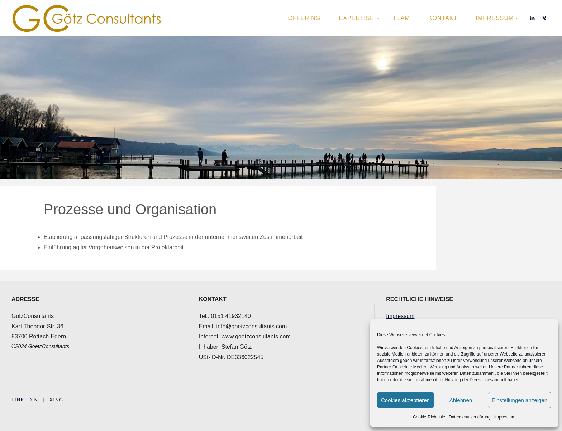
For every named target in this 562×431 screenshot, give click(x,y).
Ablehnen (460, 400)
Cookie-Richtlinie (429, 417)
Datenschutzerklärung (470, 417)
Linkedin (24, 399)
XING (56, 399)
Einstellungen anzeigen (519, 400)
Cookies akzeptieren (405, 400)
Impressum (504, 417)
